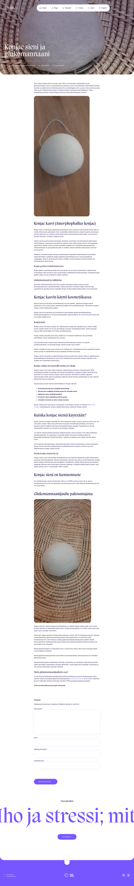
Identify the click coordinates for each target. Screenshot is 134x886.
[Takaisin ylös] (67, 860)
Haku (91, 8)
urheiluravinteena (76, 679)
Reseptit (67, 8)
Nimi (36, 738)
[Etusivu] (69, 875)
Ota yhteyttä (9, 874)
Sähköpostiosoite (41, 749)
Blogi (55, 8)
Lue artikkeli (66, 837)
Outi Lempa (59, 65)
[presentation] (47, 774)
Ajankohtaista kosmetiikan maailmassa (21, 65)
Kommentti (38, 709)
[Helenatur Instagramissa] (123, 875)
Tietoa (79, 8)
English (103, 8)
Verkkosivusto (39, 761)
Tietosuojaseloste (11, 876)
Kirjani (43, 8)
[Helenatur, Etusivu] (9, 8)
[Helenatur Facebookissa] (128, 875)
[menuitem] (43, 8)
